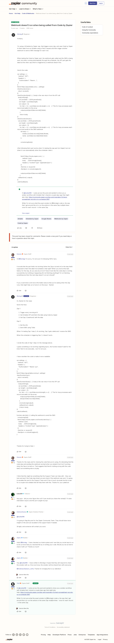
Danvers (19, 254)
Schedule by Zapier (32, 219)
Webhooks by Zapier (61, 219)
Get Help (13, 9)
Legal (99, 639)
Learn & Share (25, 9)
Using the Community (89, 30)
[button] (92, 3)
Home (11, 13)
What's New (38, 9)
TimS (18, 583)
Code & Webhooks (28, 13)
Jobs (75, 635)
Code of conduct (87, 27)
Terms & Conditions (49, 627)
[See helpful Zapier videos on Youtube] (27, 634)
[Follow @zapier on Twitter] (23, 634)
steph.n (19, 538)
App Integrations (102, 635)
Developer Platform (59, 635)
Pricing (43, 635)
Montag (19, 34)
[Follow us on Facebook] (13, 634)
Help (49, 635)
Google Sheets (46, 219)
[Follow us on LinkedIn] (17, 634)
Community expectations (90, 33)
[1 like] (22, 574)
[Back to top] (110, 624)
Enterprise (82, 635)
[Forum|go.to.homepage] (23, 3)
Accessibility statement (63, 627)
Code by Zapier (23, 223)
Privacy (105, 639)
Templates (91, 635)
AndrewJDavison (22, 512)
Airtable (20, 219)
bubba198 (19, 494)
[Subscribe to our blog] (20, 634)
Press (70, 635)
